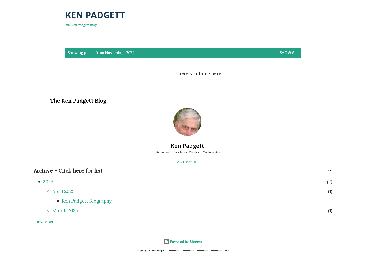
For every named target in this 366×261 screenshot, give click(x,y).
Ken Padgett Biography (87, 201)
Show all (289, 52)
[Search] (278, 14)
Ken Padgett (95, 15)
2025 (48, 182)
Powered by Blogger (183, 241)
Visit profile (187, 162)
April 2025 (63, 191)
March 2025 (65, 210)
